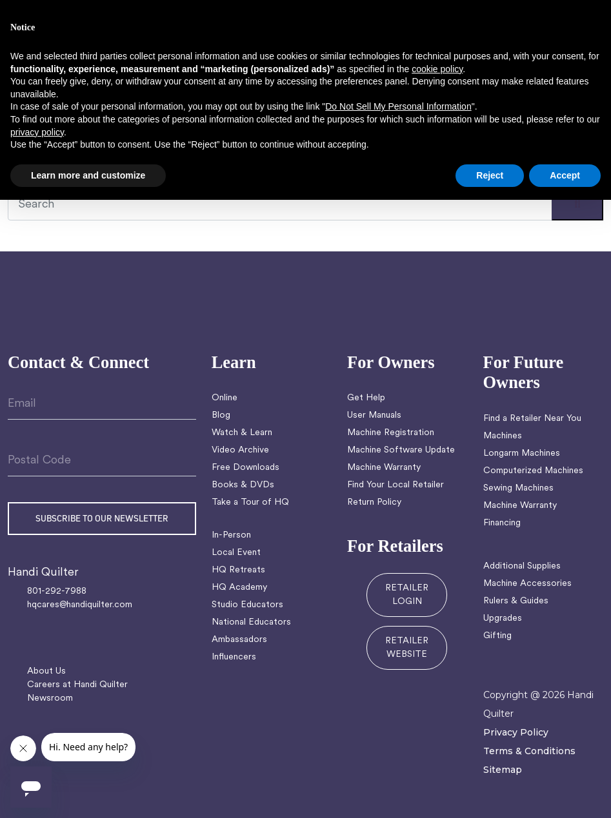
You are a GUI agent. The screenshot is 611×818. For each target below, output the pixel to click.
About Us (46, 671)
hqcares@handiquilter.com (79, 605)
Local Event (236, 553)
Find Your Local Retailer (395, 485)
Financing (502, 523)
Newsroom (50, 698)
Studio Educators (247, 605)
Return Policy (374, 502)
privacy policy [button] (37, 132)
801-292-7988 (56, 591)
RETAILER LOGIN (406, 595)
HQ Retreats (238, 570)
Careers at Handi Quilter (77, 685)
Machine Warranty (384, 467)
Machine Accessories (527, 584)
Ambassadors (239, 640)
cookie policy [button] (437, 69)
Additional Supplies (522, 566)
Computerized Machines (533, 471)
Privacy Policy (515, 732)
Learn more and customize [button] (88, 175)
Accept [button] (565, 175)
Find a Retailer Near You (532, 419)
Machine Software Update (401, 450)
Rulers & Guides (515, 601)
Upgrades (502, 618)
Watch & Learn (242, 433)
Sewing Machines (518, 488)
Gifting (497, 636)
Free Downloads (245, 467)
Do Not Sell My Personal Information (398, 106)
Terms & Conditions (529, 751)
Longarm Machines (521, 453)
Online (224, 398)
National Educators (251, 622)
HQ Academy (239, 587)
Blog (221, 415)
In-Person (231, 535)
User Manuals (374, 415)
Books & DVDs (243, 485)
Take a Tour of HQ (250, 502)
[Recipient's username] (305, 204)
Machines (502, 436)
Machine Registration (390, 433)
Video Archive (240, 450)
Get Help (366, 398)
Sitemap (502, 769)
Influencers (234, 657)
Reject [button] (489, 175)
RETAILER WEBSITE (406, 647)
